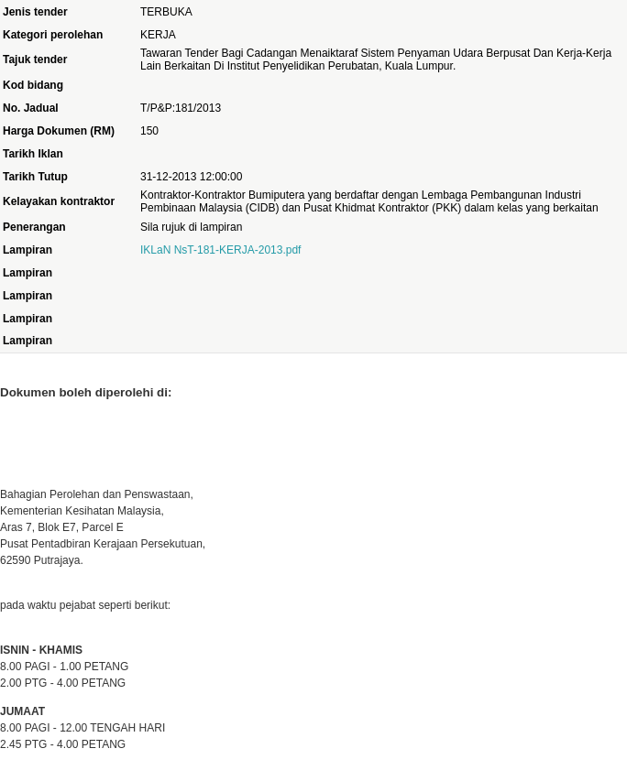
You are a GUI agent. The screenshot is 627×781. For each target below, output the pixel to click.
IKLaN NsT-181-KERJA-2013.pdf (220, 250)
